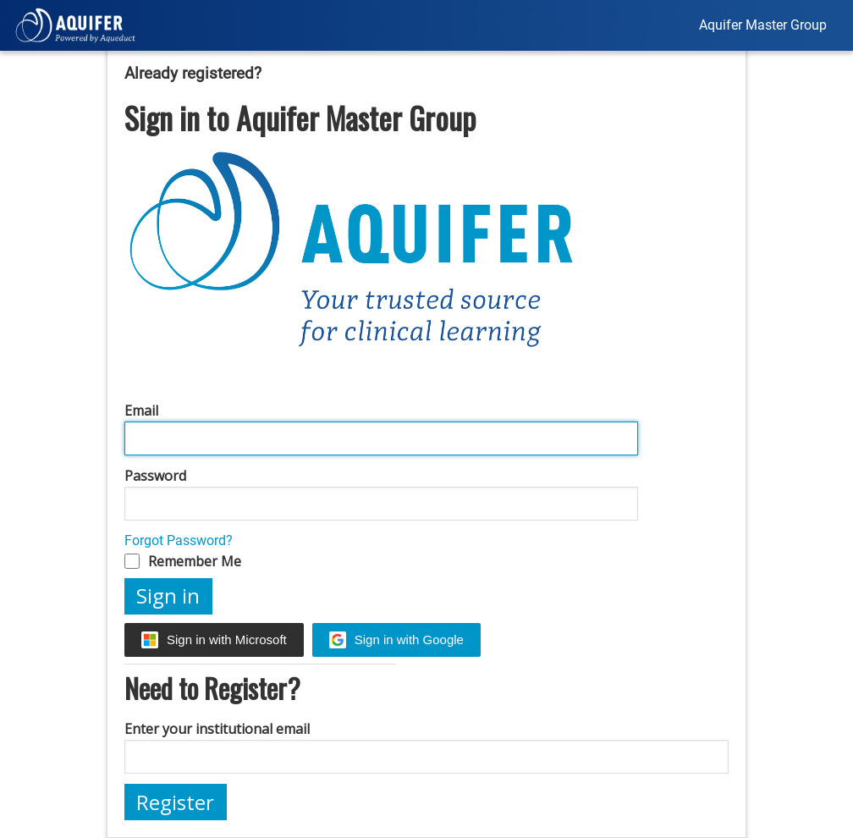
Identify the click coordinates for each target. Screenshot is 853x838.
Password (155, 475)
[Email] (381, 438)
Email (141, 410)
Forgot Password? (178, 540)
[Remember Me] (132, 561)
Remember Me (194, 561)
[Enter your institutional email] (426, 757)
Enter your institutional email (217, 728)
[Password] (381, 504)
